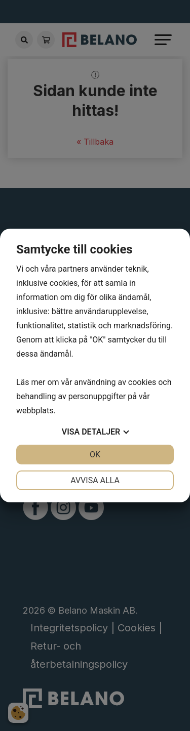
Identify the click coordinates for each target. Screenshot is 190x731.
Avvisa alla (95, 480)
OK (95, 454)
